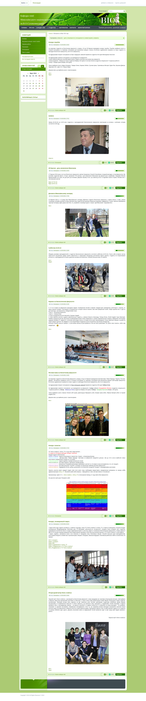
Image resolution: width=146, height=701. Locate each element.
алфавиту (96, 38)
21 (36, 86)
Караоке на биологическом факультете (61, 301)
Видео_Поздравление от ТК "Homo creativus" (61, 546)
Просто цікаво (26, 52)
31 (23, 91)
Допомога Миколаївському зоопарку (61, 193)
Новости (51, 158)
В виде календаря (42, 66)
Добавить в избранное (107, 3)
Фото (50, 73)
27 (33, 88)
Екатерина (56, 44)
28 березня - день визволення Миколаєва (62, 168)
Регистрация (37, 3)
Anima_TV (61, 471)
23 (42, 86)
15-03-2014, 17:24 (64, 448)
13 (33, 83)
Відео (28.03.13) (53, 183)
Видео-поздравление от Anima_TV (58, 544)
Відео (50, 74)
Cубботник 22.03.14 (55, 248)
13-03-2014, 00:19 (64, 524)
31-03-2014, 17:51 (64, 118)
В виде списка (39, 66)
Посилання (25, 47)
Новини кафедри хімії (60, 110)
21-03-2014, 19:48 (64, 375)
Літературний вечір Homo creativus (60, 593)
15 (39, 83)
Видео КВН (52, 543)
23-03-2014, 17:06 (64, 196)
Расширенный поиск (27, 56)
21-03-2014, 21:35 (64, 304)
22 (39, 86)
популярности (71, 38)
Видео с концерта (53, 541)
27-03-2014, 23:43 (64, 170)
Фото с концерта (53, 540)
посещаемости (80, 38)
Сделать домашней (120, 3)
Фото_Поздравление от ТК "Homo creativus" (60, 547)
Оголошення (58, 162)
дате (65, 38)
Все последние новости (28, 59)
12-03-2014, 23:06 (64, 595)
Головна (24, 38)
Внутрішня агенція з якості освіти (31, 41)
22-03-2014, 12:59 (64, 250)
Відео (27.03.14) (53, 182)
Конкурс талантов (54, 445)
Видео (50, 262)
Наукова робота (26, 44)
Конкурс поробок (54, 42)
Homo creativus (68, 475)
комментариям (89, 38)
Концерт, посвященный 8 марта (59, 521)
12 (30, 83)
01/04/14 (51, 116)
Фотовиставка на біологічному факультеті (62, 372)
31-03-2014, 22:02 (64, 44)
